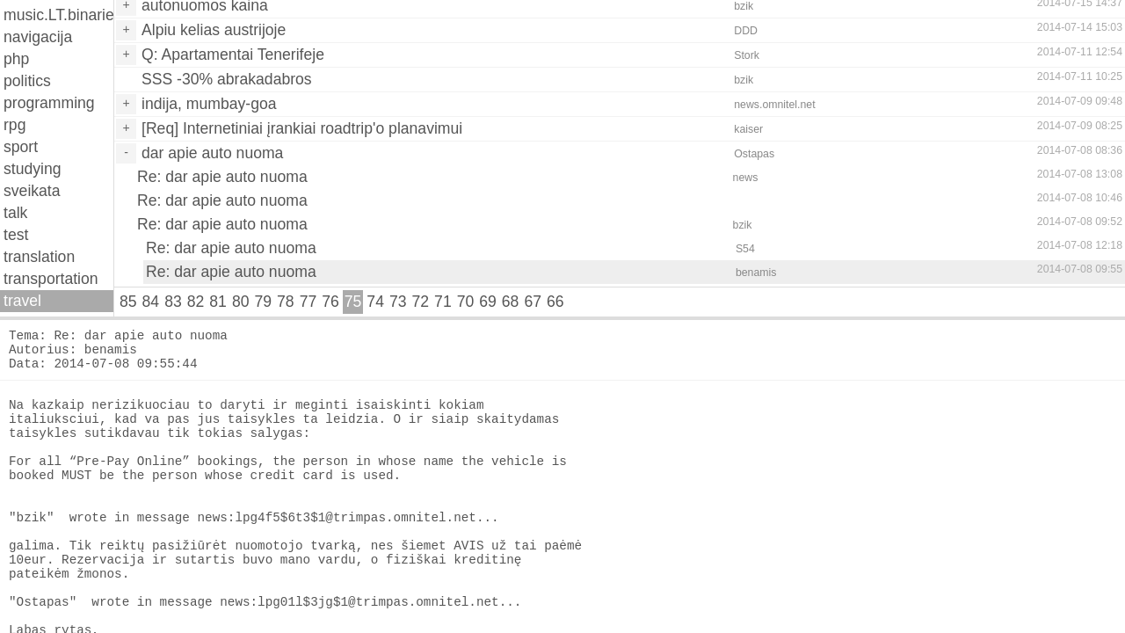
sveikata (32, 191)
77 (308, 301)
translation (39, 257)
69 (488, 301)
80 (241, 301)
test (16, 235)
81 (218, 301)
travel (22, 300)
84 (151, 301)
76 (330, 301)
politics (27, 81)
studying (33, 169)
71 (443, 301)
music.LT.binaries (58, 15)
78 (285, 301)
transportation (51, 278)
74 (375, 301)
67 (532, 301)
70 (466, 301)
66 (555, 301)
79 (263, 301)
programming (49, 103)
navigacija (38, 37)
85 (128, 301)
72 (421, 301)
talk (15, 213)
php (16, 59)
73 (398, 301)
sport (21, 147)
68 (510, 301)
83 (173, 301)
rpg (14, 125)
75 (353, 301)
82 (196, 301)
